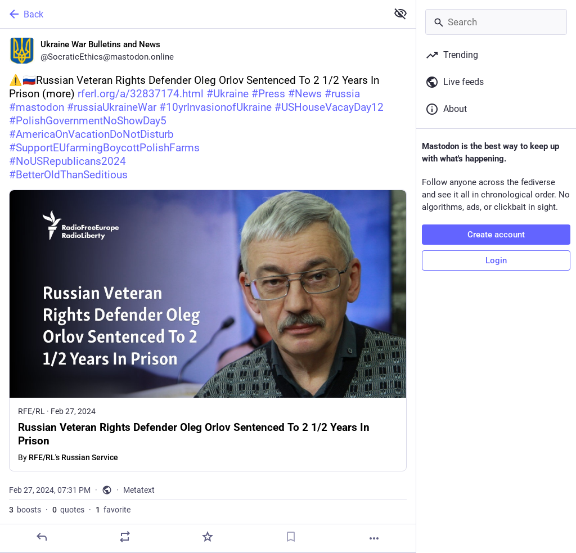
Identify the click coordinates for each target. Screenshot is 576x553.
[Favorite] (207, 536)
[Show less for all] (400, 13)
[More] (374, 538)
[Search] (496, 22)
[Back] (192, 14)
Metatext (139, 489)
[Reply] (41, 536)
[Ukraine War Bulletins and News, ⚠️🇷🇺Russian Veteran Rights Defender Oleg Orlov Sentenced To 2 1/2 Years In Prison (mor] (208, 290)
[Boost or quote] (125, 536)
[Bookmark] (291, 536)
